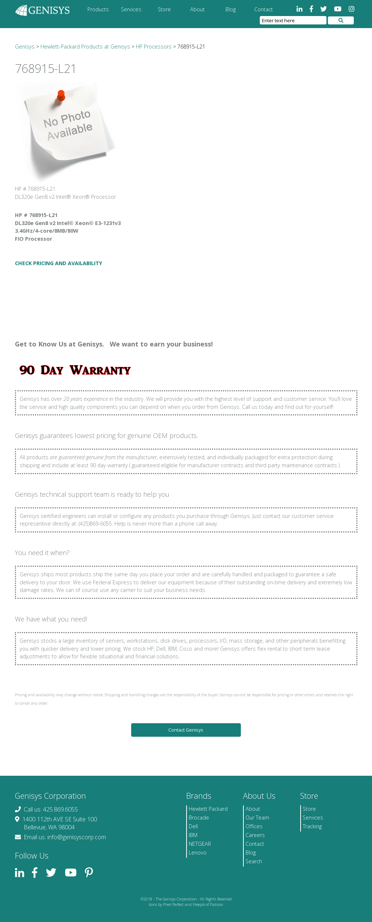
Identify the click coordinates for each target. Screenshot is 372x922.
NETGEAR (200, 843)
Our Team (257, 817)
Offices (254, 826)
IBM (193, 835)
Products (98, 9)
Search (254, 861)
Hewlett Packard (208, 808)
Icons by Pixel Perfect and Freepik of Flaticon (186, 904)
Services (131, 9)
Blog (231, 9)
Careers (255, 835)
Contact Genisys (185, 730)
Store (164, 9)
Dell (193, 826)
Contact (263, 9)
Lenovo (198, 852)
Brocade (199, 817)
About (197, 9)
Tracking (312, 826)
